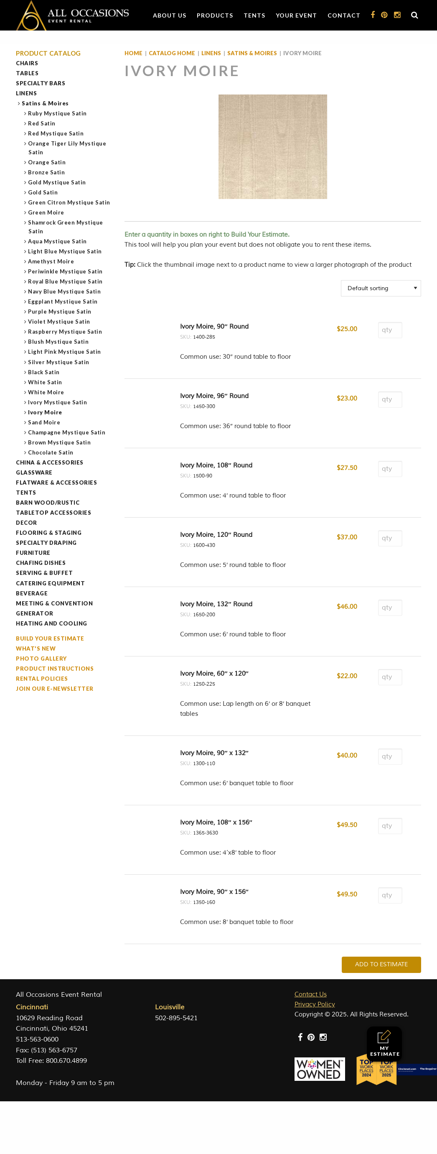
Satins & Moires (45, 103)
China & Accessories (50, 462)
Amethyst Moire (51, 261)
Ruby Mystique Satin (57, 113)
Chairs (27, 63)
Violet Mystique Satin (59, 321)
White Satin (45, 382)
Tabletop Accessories (53, 512)
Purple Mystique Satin (59, 311)
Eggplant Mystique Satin (63, 301)
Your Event (296, 15)
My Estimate (385, 1043)
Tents (254, 15)
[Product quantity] (390, 330)
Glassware (34, 472)
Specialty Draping (46, 542)
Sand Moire (44, 422)
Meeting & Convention (54, 603)
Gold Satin (43, 192)
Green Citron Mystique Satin (69, 202)
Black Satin (44, 372)
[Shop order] (381, 288)
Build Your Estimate (50, 638)
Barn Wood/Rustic (47, 502)
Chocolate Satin (51, 452)
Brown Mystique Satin (59, 442)
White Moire (46, 392)
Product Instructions (55, 668)
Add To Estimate (381, 964)
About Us (169, 15)
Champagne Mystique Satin (66, 432)
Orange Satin (47, 162)
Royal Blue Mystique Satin (65, 281)
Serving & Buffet (44, 572)
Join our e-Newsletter (55, 688)
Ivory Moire (45, 412)
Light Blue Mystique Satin (65, 251)
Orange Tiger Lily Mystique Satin (67, 148)
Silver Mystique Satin (58, 362)
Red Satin (42, 123)
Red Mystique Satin (56, 133)
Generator (34, 613)
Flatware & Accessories (56, 482)
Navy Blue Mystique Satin (64, 291)
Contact (344, 15)
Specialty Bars (40, 83)
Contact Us (311, 994)
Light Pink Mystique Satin (64, 351)
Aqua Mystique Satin (57, 241)
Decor (26, 522)
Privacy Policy (315, 1004)
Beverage (32, 593)
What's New (36, 648)
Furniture (33, 552)
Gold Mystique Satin (57, 182)
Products (215, 15)
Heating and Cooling (51, 623)
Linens (26, 93)
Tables (27, 73)
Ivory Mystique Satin (57, 402)
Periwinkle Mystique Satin (65, 271)
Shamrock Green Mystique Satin (65, 227)
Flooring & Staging (48, 532)
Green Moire (46, 212)
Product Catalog (48, 53)
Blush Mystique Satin (58, 341)
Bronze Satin (46, 172)
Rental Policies (42, 678)
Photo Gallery (41, 658)
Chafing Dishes (41, 562)
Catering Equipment (50, 583)
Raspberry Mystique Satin (65, 331)
